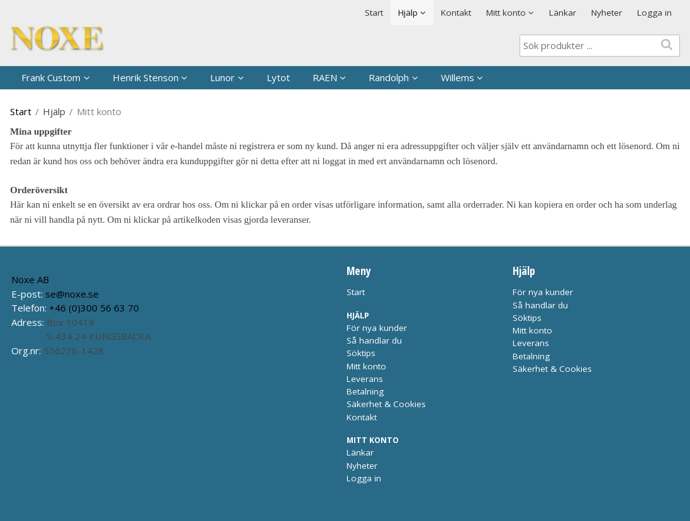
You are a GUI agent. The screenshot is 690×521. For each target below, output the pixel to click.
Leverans (365, 378)
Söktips (361, 353)
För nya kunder (377, 327)
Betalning (365, 391)
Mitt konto (366, 366)
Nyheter (606, 12)
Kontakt (456, 12)
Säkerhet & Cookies (386, 404)
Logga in (654, 12)
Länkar (562, 12)
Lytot (278, 77)
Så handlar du (374, 340)
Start (374, 12)
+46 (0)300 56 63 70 (94, 307)
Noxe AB (30, 279)
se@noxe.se (72, 294)
